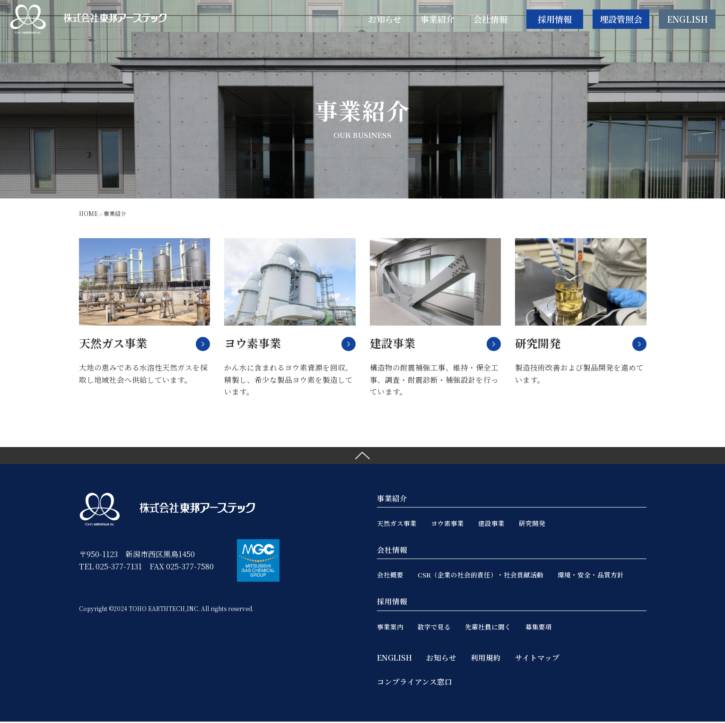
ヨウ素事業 (447, 525)
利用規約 (486, 659)
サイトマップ (537, 659)
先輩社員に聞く (488, 628)
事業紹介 (392, 500)
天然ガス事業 (397, 525)
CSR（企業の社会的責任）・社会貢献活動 (481, 576)
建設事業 (491, 525)
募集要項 (538, 628)
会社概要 (390, 576)
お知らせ (441, 659)
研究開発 (532, 525)
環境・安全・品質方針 (591, 576)
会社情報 (392, 551)
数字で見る (434, 628)
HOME (88, 213)
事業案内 (390, 628)
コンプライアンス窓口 (414, 683)
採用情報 (555, 21)
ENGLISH (687, 21)
